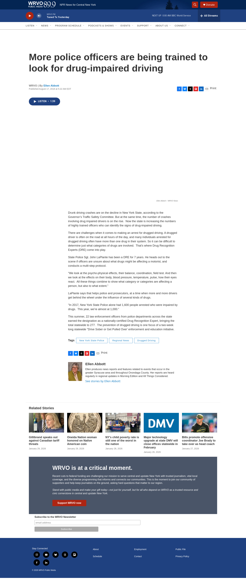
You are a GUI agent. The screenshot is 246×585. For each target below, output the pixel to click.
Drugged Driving (146, 347)
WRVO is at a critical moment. (92, 475)
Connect (181, 32)
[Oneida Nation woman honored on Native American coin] (84, 430)
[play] (29, 23)
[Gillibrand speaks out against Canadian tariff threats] (46, 430)
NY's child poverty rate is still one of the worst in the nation (122, 448)
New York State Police (91, 347)
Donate (212, 8)
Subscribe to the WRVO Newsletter (55, 524)
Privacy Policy (182, 563)
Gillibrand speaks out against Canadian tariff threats (44, 448)
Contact (138, 563)
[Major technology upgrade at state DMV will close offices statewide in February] (161, 430)
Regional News (120, 347)
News (44, 32)
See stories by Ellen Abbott (102, 388)
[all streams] (209, 23)
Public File (181, 556)
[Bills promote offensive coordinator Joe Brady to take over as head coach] (199, 430)
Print (213, 95)
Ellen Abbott (51, 92)
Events (125, 32)
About (96, 556)
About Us (161, 32)
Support (143, 32)
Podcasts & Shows (101, 32)
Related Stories (41, 415)
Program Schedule (68, 32)
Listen (30, 32)
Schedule (97, 563)
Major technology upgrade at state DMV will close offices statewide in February (161, 449)
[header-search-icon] (196, 8)
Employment (140, 556)
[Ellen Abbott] (75, 378)
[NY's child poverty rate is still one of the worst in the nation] (123, 430)
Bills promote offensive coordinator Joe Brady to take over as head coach (199, 448)
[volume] (39, 22)
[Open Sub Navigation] (36, 32)
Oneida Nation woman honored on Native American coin (82, 448)
